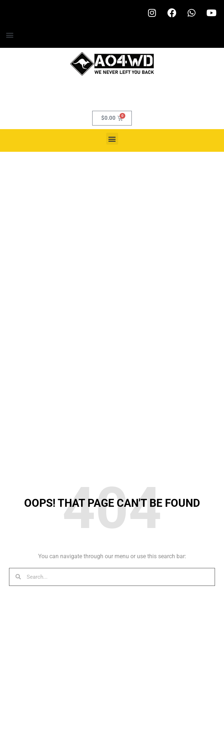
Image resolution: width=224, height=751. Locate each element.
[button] (9, 35)
